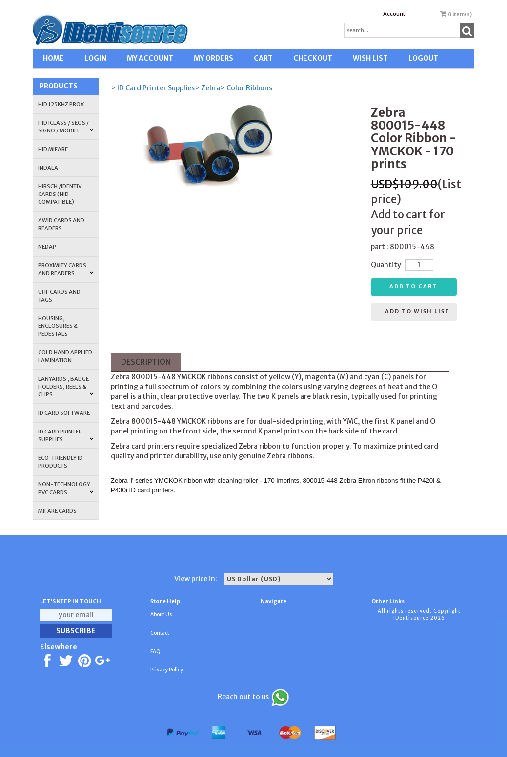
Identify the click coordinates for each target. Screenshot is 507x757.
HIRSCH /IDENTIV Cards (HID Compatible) (59, 194)
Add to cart (413, 286)
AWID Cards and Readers (61, 224)
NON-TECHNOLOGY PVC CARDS (66, 488)
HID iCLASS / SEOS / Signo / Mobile (66, 126)
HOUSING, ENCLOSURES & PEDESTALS (58, 326)
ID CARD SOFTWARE (64, 413)
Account (394, 13)
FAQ (155, 652)
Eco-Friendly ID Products (60, 461)
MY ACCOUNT (150, 58)
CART (263, 58)
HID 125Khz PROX (61, 104)
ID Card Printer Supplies (66, 435)
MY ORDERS (213, 58)
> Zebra (207, 88)
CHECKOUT (312, 58)
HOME (53, 58)
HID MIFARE (53, 149)
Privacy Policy (166, 670)
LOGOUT (423, 58)
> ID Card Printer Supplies (153, 88)
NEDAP (47, 246)
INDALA (48, 167)
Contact (159, 633)
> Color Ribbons (246, 88)
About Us (161, 614)
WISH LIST (370, 58)
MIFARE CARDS (57, 510)
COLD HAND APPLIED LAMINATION (65, 356)
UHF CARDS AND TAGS (59, 295)
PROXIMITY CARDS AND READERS (66, 269)
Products (59, 86)
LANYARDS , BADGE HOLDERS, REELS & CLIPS (66, 386)
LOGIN (95, 58)
